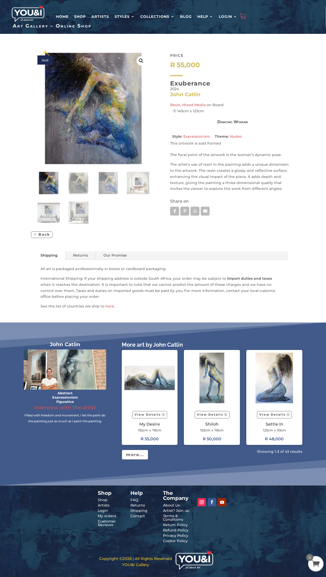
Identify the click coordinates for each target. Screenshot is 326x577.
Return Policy (175, 525)
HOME (62, 16)
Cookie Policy (175, 541)
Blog (186, 16)
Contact (137, 516)
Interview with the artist (65, 407)
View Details (147, 414)
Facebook (174, 211)
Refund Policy (175, 530)
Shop (80, 16)
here (109, 306)
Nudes (236, 136)
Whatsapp (195, 211)
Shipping (49, 255)
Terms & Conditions (173, 518)
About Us (171, 505)
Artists (100, 16)
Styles (122, 16)
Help (202, 16)
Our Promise (115, 255)
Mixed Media (194, 105)
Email (205, 211)
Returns (80, 255)
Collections (154, 16)
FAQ (134, 500)
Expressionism (196, 136)
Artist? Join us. (176, 510)
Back (44, 234)
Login (225, 16)
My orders (107, 516)
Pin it (184, 211)
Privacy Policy (175, 535)
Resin (175, 105)
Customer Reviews (107, 523)
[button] (141, 60)
